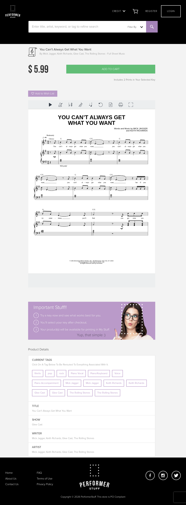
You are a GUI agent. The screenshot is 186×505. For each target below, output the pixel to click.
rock (61, 373)
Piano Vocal (77, 373)
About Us (10, 478)
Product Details (38, 349)
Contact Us (11, 484)
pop (50, 373)
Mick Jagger (72, 383)
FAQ (39, 472)
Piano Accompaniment (46, 383)
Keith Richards (114, 383)
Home (9, 472)
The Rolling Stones (80, 393)
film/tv (37, 373)
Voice (117, 373)
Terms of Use (44, 478)
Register (151, 11)
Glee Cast (39, 393)
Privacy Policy (45, 484)
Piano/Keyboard (98, 373)
